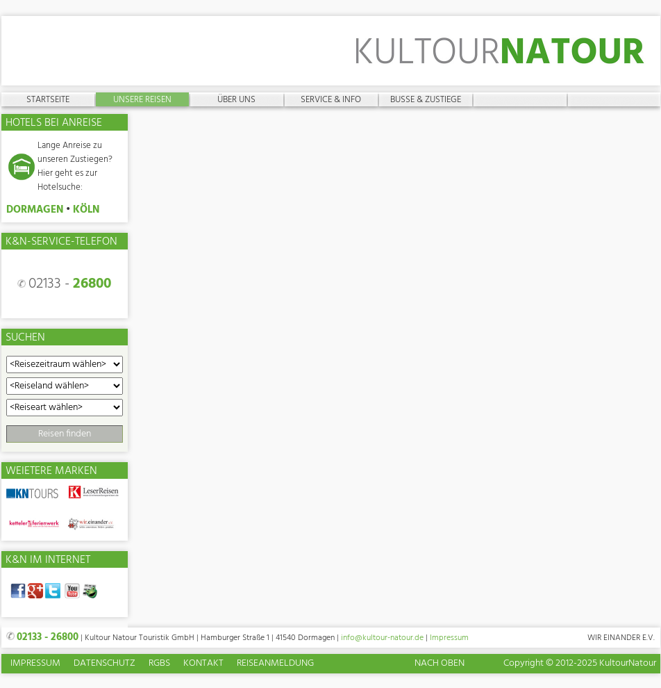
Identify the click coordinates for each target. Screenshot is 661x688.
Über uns (236, 99)
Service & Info (331, 99)
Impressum (449, 638)
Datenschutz (104, 664)
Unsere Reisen (142, 99)
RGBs (159, 664)
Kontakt (203, 664)
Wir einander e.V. (621, 638)
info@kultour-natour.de (382, 638)
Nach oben (440, 663)
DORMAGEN (34, 210)
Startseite (47, 99)
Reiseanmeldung (275, 664)
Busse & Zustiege (425, 99)
